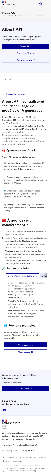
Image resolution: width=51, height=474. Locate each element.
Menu (47, 3)
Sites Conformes (28, 471)
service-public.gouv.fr (26, 445)
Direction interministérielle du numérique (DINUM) (4, 410)
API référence (32, 345)
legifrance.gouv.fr (9, 450)
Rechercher (40, 3)
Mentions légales (8, 457)
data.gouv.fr (27, 450)
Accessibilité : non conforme (26, 457)
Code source (32, 352)
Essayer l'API (25, 46)
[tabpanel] (25, 300)
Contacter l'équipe (25, 53)
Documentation (33, 61)
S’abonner (24, 388)
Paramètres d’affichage (13, 461)
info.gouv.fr (7, 445)
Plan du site (42, 457)
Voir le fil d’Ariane (8, 80)
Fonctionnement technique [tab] (24, 275)
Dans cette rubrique (15, 94)
